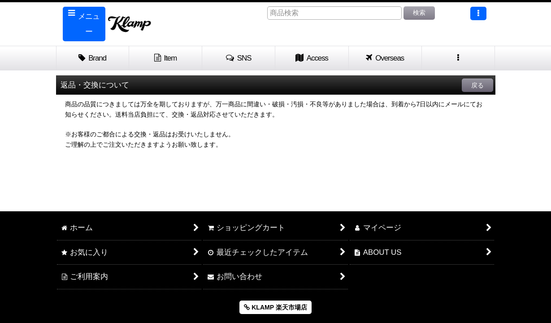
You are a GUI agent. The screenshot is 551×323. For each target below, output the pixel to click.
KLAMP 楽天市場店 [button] (275, 307)
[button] (84, 24)
